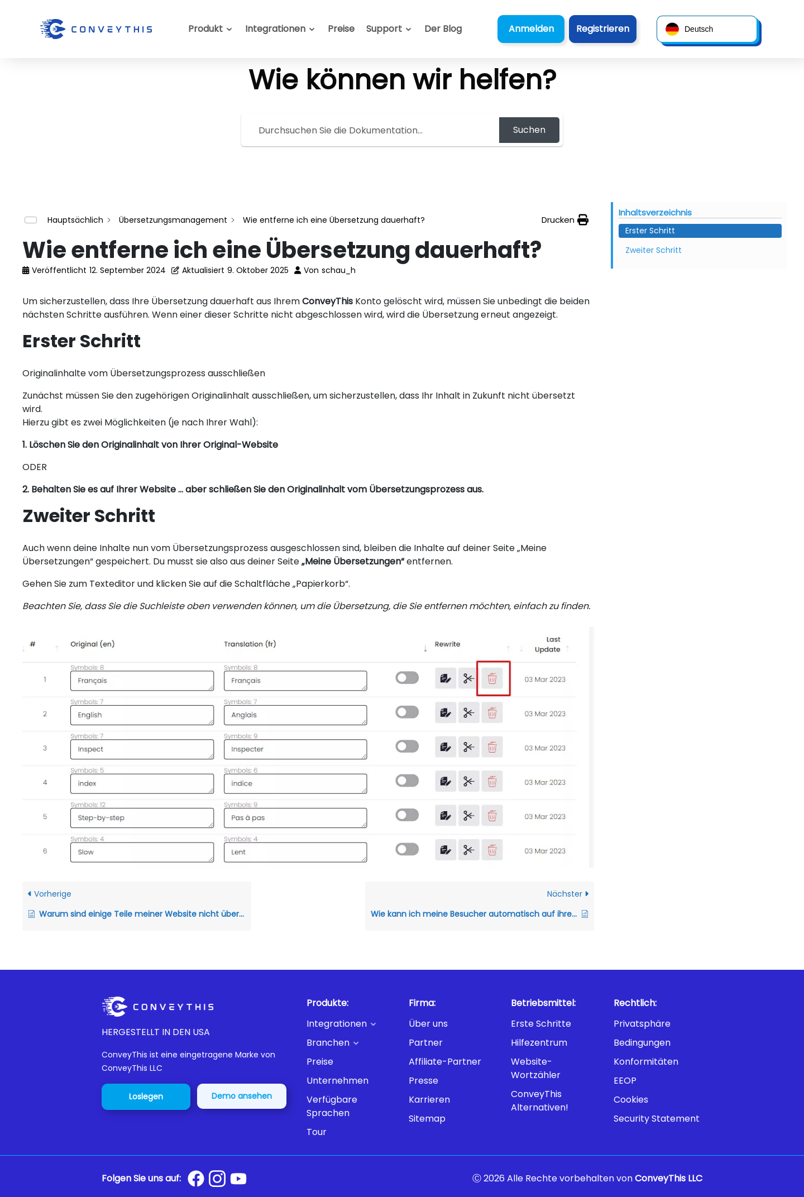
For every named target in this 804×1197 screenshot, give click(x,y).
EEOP (625, 1080)
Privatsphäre (642, 1023)
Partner (426, 1042)
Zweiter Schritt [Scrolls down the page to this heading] (653, 250)
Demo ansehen (242, 1096)
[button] (389, 29)
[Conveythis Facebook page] (196, 1178)
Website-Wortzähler (536, 1068)
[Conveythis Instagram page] (217, 1178)
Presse (423, 1080)
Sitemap (427, 1118)
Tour (317, 1132)
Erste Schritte (541, 1023)
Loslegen (146, 1096)
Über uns (428, 1023)
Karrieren (429, 1099)
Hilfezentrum (539, 1042)
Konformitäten (646, 1061)
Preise (320, 1061)
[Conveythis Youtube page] (238, 1178)
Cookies (631, 1099)
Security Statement (657, 1118)
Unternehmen (337, 1080)
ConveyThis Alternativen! (539, 1101)
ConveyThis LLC (668, 1178)
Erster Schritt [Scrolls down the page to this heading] (650, 230)
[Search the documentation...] (372, 130)
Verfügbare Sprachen (332, 1106)
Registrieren (602, 28)
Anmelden (531, 28)
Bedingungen (642, 1042)
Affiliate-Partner (445, 1061)
